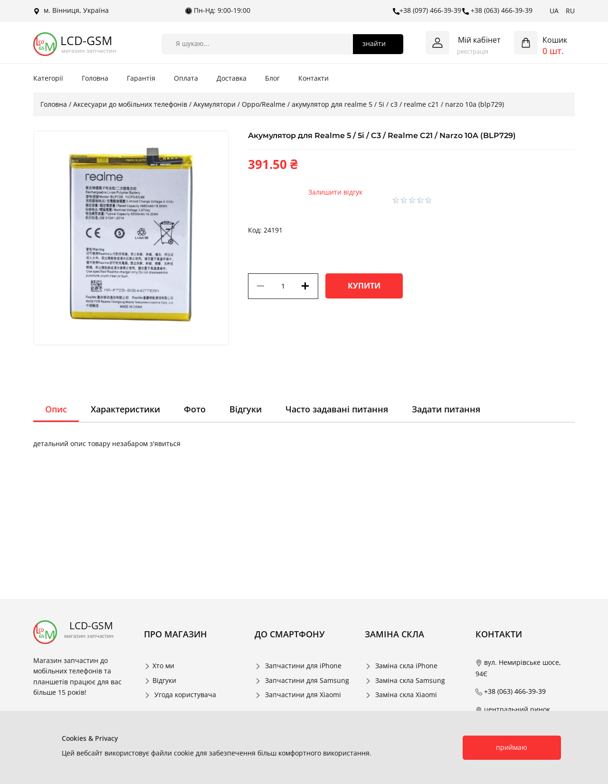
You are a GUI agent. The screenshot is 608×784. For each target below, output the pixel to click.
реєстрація (472, 51)
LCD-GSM (86, 40)
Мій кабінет (479, 40)
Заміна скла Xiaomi (406, 694)
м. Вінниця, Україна (71, 10)
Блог (272, 78)
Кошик (554, 40)
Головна (95, 78)
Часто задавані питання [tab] (336, 409)
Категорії (48, 78)
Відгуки (164, 680)
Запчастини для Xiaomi (303, 694)
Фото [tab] (195, 409)
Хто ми (163, 665)
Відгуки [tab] (245, 409)
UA (554, 10)
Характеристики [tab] (125, 409)
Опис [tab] (56, 409)
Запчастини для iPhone (303, 665)
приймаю (511, 747)
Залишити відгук (335, 191)
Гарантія (141, 78)
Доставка (232, 78)
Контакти (313, 78)
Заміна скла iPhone (406, 665)
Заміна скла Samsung (410, 680)
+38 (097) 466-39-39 (427, 10)
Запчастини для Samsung (307, 680)
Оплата (186, 78)
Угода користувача (185, 694)
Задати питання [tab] (446, 409)
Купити (364, 285)
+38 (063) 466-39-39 (497, 10)
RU (570, 10)
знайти (374, 43)
